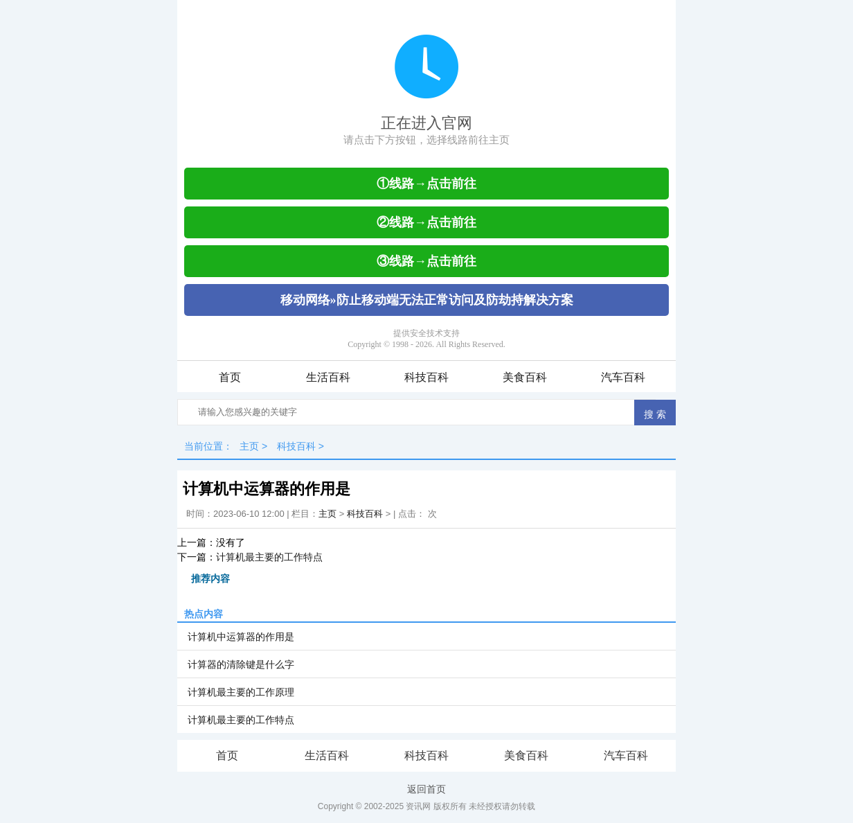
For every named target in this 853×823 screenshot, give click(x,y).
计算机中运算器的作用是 (241, 636)
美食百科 (525, 377)
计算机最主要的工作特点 (269, 557)
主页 (249, 446)
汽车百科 (623, 377)
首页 (230, 377)
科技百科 (426, 377)
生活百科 (328, 377)
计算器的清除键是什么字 (241, 664)
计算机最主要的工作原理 (241, 692)
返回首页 (426, 789)
